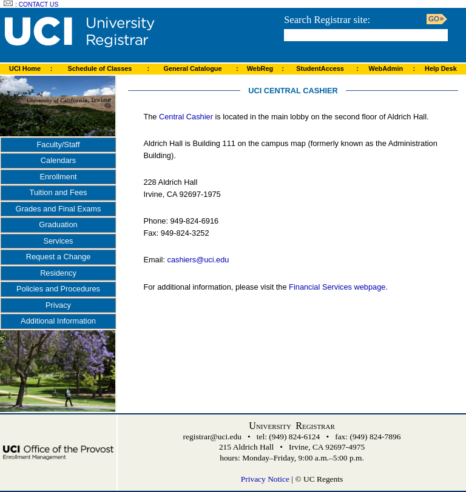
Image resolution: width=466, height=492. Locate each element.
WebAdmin (385, 68)
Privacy (58, 305)
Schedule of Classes (100, 68)
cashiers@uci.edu (198, 259)
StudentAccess (320, 68)
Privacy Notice (265, 479)
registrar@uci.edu (212, 436)
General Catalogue (192, 68)
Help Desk (441, 68)
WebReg (260, 68)
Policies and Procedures (58, 288)
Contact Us (39, 4)
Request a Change (58, 256)
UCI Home (24, 68)
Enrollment (57, 176)
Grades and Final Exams (58, 208)
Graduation (58, 224)
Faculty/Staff (58, 144)
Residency (58, 273)
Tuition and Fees (58, 192)
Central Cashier (186, 116)
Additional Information (58, 320)
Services (58, 240)
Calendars (58, 160)
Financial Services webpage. (338, 286)
